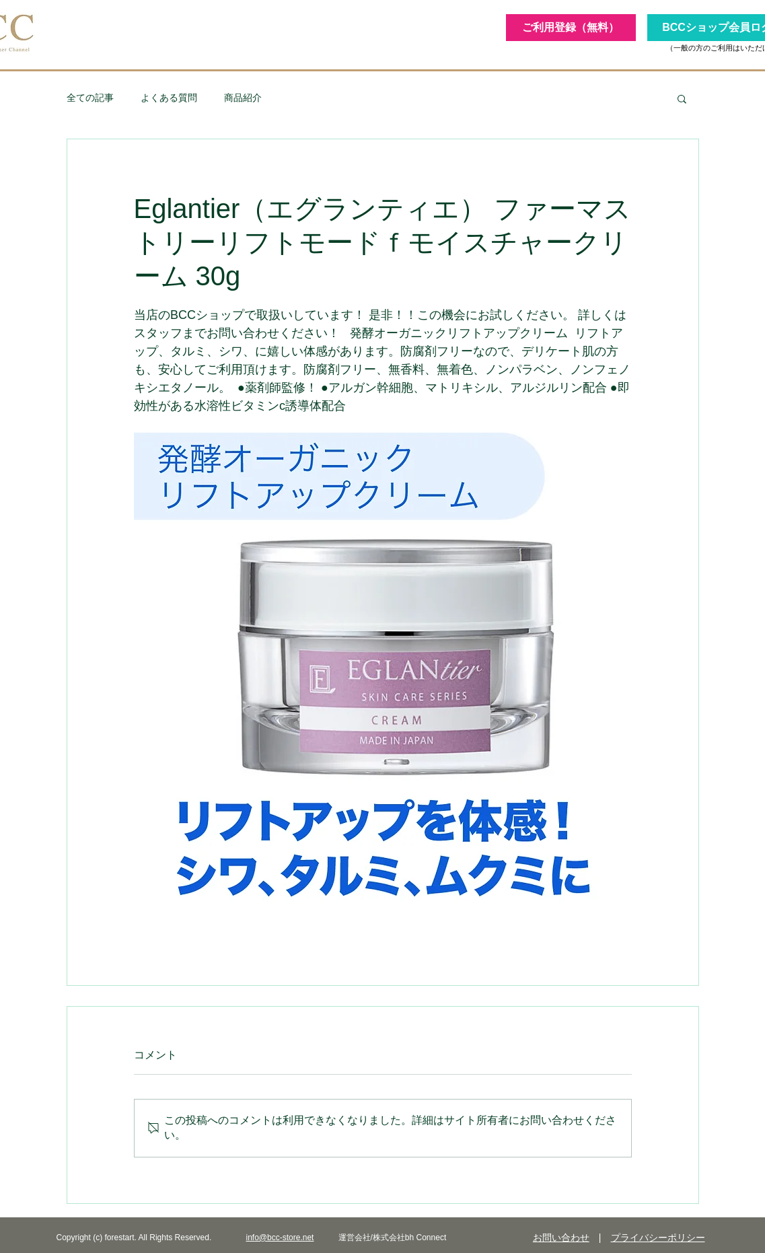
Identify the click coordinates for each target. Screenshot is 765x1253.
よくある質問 (169, 97)
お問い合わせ (561, 1237)
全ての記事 (90, 97)
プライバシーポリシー (658, 1237)
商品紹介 (243, 97)
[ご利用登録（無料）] (571, 27)
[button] (682, 98)
